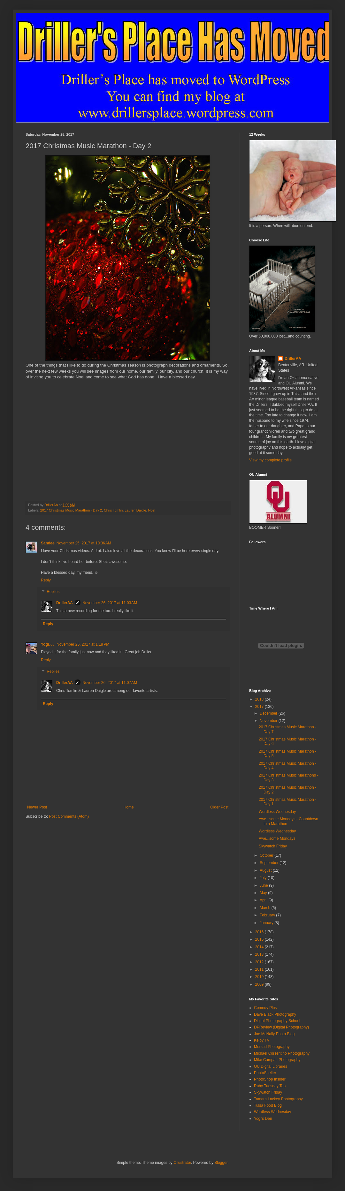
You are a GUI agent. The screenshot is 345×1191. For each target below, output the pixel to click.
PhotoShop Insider (270, 1079)
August (266, 870)
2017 (260, 706)
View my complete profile (270, 460)
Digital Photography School (277, 1021)
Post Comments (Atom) (69, 816)
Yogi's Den (263, 1118)
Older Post (219, 807)
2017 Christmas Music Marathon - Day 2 (71, 510)
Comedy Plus (265, 1007)
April (264, 900)
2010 (260, 977)
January (267, 923)
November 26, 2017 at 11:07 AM (109, 682)
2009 (260, 984)
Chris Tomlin (113, 510)
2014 (260, 947)
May (264, 893)
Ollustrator (182, 1162)
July (264, 878)
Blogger (220, 1162)
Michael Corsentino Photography (282, 1053)
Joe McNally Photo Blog (274, 1034)
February (268, 915)
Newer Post (37, 807)
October (267, 855)
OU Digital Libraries (270, 1066)
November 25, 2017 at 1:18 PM (83, 644)
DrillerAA (64, 603)
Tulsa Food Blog (268, 1105)
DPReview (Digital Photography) (281, 1027)
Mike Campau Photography (277, 1060)
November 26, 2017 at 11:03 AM (109, 603)
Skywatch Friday (273, 846)
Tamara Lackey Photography (278, 1099)
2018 (260, 699)
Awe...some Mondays (277, 838)
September (270, 863)
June (264, 885)
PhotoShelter (265, 1073)
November (269, 720)
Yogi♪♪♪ (48, 644)
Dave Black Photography (275, 1014)
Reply (46, 580)
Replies (53, 591)
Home (129, 807)
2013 (260, 954)
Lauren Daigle (135, 510)
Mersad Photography (271, 1046)
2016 (260, 932)
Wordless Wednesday (277, 811)
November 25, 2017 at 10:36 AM (84, 543)
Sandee (48, 543)
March (266, 908)
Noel (151, 510)
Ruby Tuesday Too (270, 1086)
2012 (260, 962)
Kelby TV (261, 1040)
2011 (260, 969)
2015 (260, 939)
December (269, 713)
